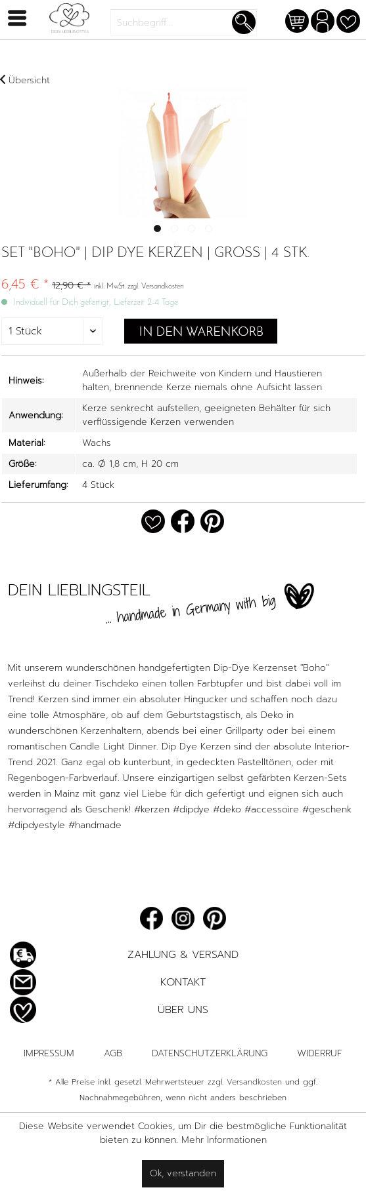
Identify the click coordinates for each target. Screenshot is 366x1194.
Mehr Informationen (224, 1140)
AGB (113, 1053)
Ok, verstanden (183, 1173)
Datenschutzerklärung (209, 1053)
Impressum (49, 1053)
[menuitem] (183, 22)
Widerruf (319, 1053)
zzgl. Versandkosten (155, 286)
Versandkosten (254, 1082)
